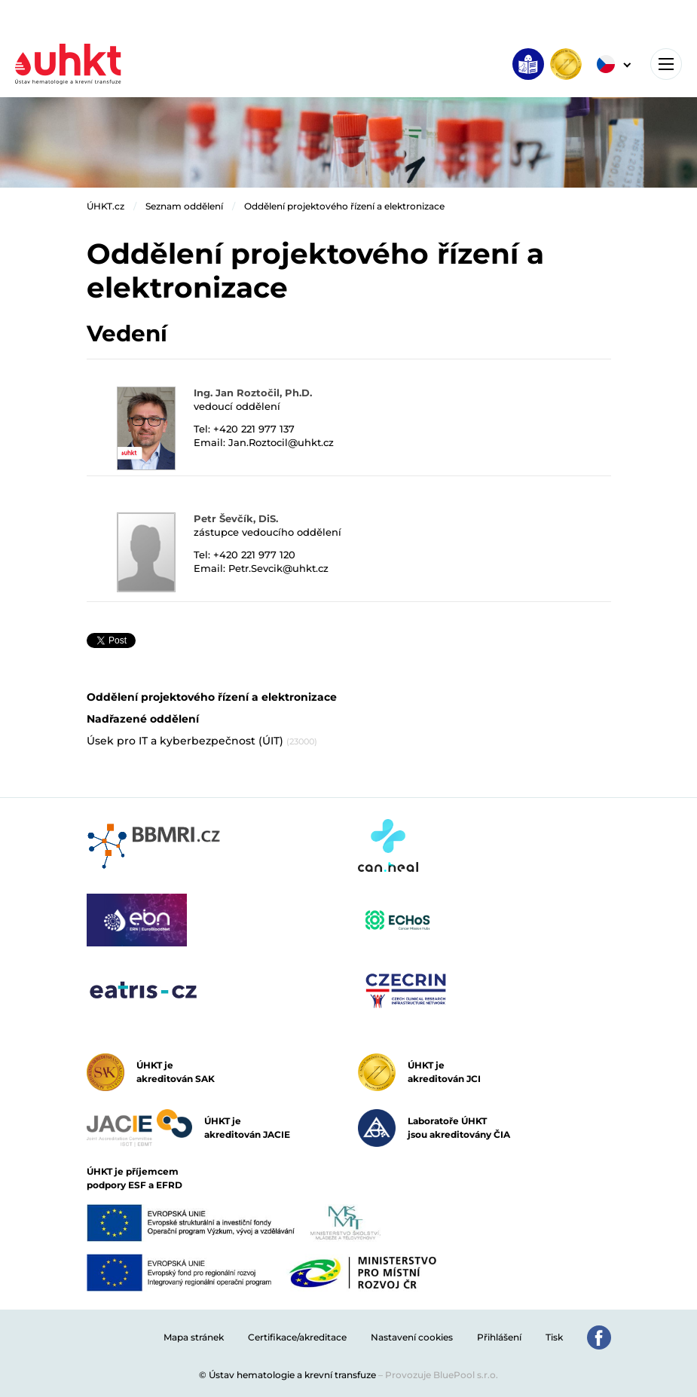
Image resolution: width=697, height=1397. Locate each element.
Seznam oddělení (184, 206)
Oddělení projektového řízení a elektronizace (344, 206)
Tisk (554, 1337)
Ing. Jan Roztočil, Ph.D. (253, 393)
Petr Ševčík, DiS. (236, 518)
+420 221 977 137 (254, 429)
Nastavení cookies (412, 1337)
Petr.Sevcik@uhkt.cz (278, 568)
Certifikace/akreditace (297, 1337)
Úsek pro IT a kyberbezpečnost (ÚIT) (202, 740)
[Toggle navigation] (666, 64)
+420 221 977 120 (254, 555)
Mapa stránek (194, 1337)
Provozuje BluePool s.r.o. (441, 1374)
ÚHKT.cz (105, 206)
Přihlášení (499, 1337)
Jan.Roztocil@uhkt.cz (281, 442)
